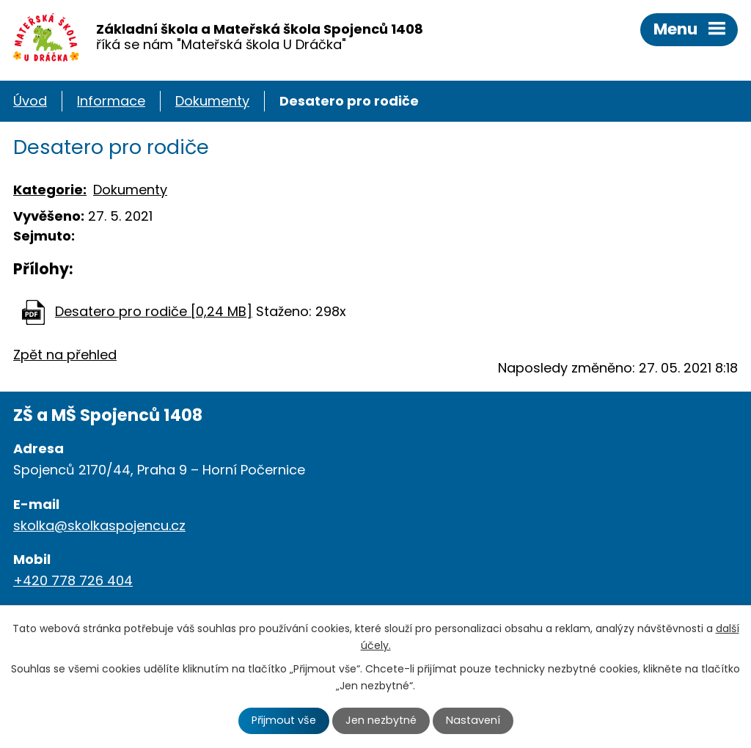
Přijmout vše (284, 720)
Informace (111, 101)
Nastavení (473, 720)
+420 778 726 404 (73, 580)
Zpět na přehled (65, 354)
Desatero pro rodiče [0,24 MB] (153, 311)
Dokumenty (212, 101)
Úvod (30, 101)
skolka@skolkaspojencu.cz (99, 525)
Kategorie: (50, 189)
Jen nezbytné (381, 720)
